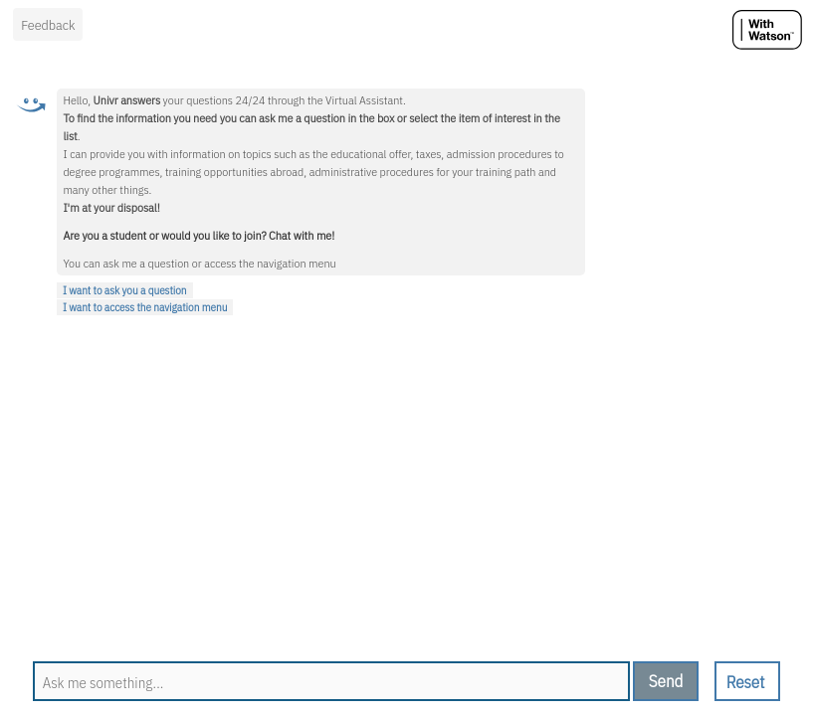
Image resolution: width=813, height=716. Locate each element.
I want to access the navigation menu (145, 307)
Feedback (48, 25)
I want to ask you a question (125, 290)
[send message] (666, 681)
